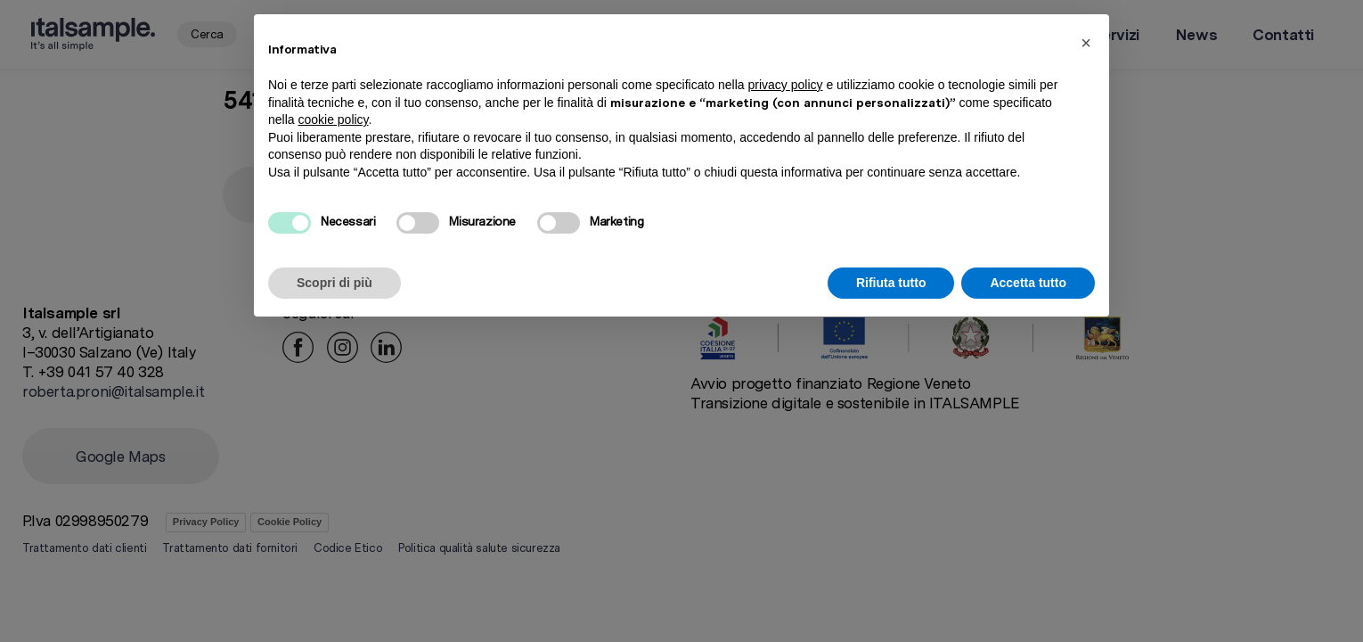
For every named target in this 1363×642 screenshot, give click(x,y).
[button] (1086, 43)
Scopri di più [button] (334, 283)
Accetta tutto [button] (1028, 283)
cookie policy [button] (333, 119)
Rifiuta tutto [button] (891, 283)
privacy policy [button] (785, 85)
